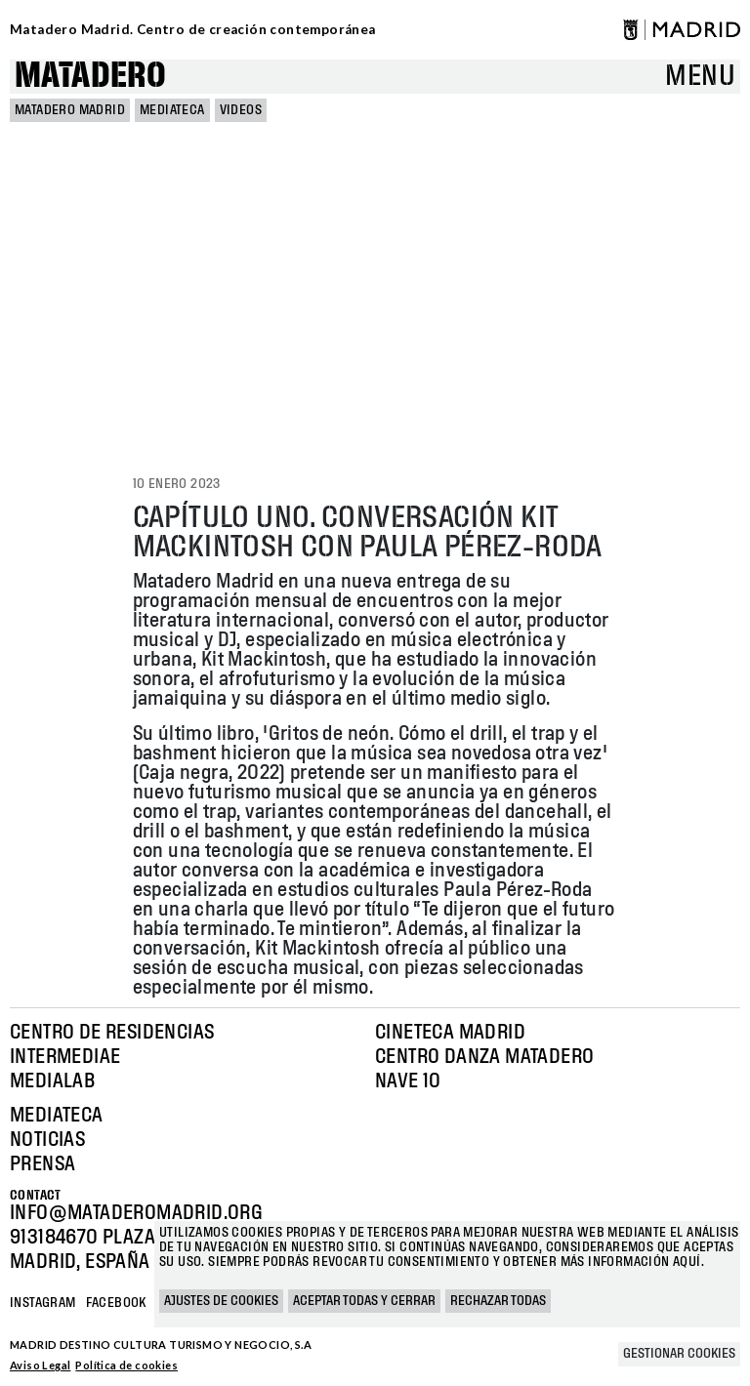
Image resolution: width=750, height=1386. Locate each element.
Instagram (43, 1303)
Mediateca (172, 110)
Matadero (90, 77)
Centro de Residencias (112, 1032)
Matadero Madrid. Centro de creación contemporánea (193, 29)
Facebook (116, 1303)
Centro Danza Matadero (484, 1057)
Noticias (47, 1140)
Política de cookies (126, 1365)
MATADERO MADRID (70, 110)
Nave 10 (408, 1081)
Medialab (52, 1081)
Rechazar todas (498, 1301)
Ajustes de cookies (221, 1301)
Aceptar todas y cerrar (364, 1301)
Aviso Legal (40, 1365)
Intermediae (65, 1057)
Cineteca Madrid (450, 1032)
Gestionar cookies (679, 1354)
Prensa (42, 1164)
